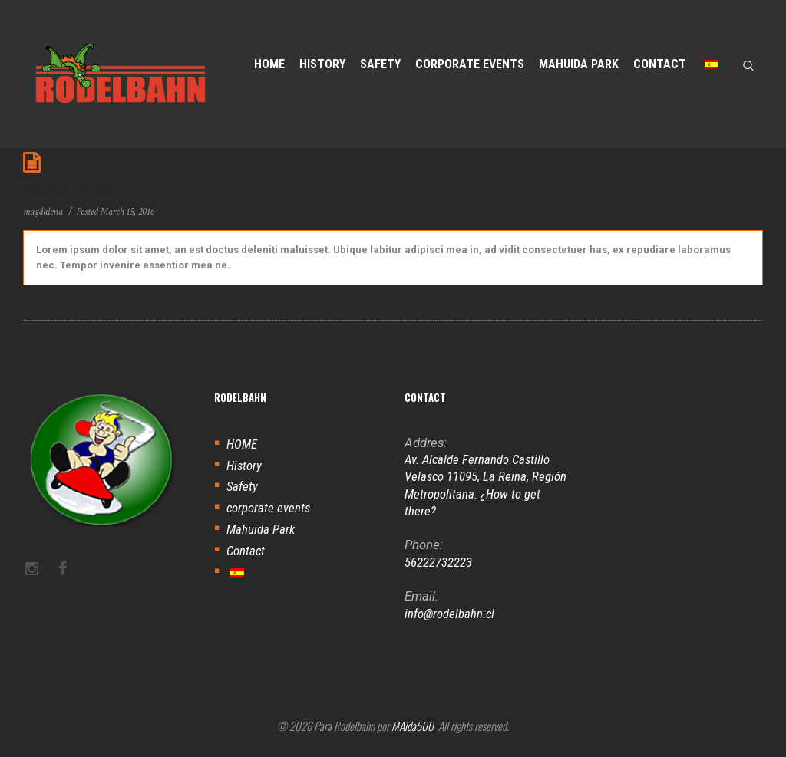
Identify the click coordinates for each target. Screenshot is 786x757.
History (244, 465)
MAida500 (412, 725)
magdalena (43, 212)
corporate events (268, 507)
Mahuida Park (260, 529)
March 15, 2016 (127, 212)
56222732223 (438, 562)
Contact (245, 550)
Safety (242, 486)
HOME (241, 444)
